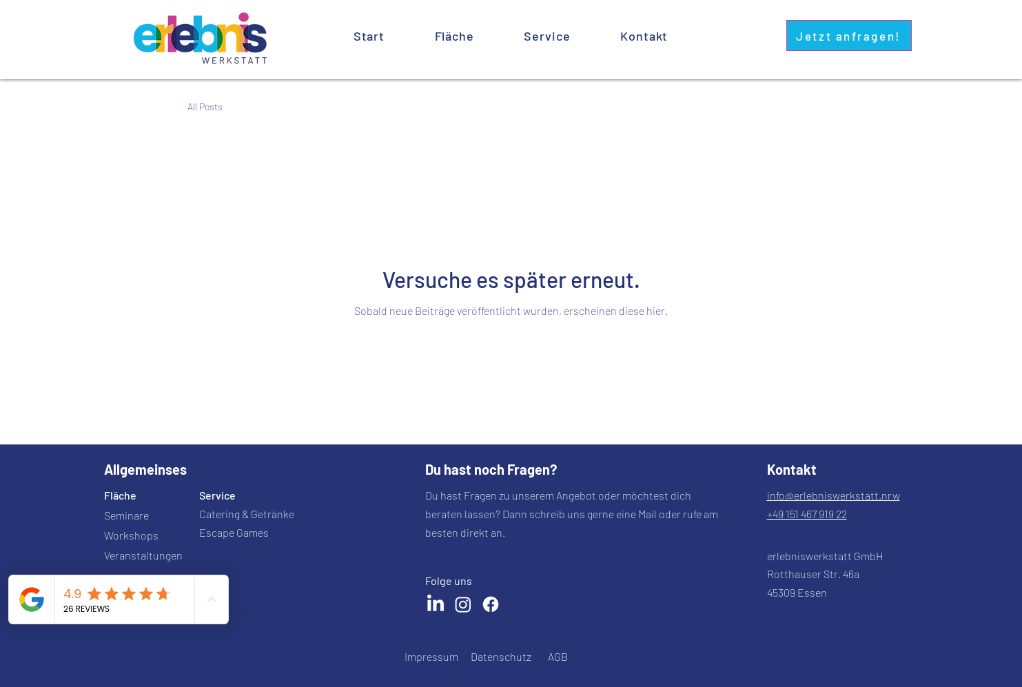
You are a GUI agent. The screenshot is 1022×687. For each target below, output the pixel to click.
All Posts (205, 106)
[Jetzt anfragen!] (849, 35)
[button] (547, 36)
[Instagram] (463, 604)
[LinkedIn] (435, 604)
